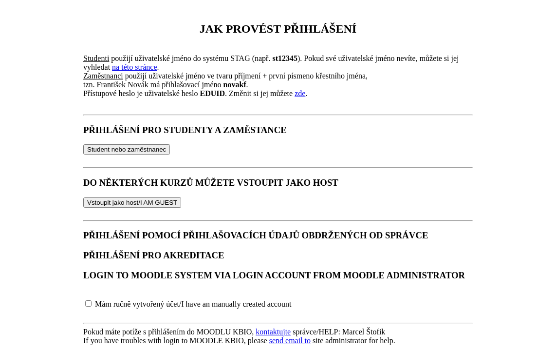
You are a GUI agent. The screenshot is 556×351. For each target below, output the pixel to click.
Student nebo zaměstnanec (126, 149)
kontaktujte (273, 332)
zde (300, 93)
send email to (290, 340)
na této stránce (134, 67)
